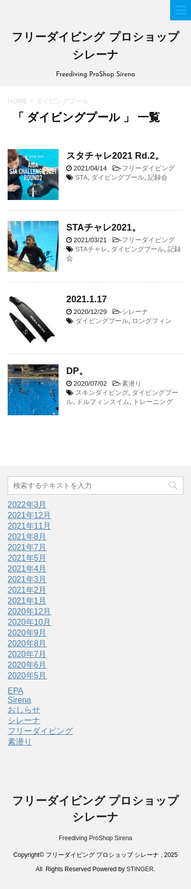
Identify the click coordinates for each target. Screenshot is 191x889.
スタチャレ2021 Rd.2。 (115, 156)
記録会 (158, 177)
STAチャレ (91, 249)
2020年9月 (27, 632)
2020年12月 (29, 611)
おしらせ (24, 709)
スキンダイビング (101, 392)
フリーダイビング (148, 168)
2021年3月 (27, 579)
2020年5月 (27, 675)
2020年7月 (27, 654)
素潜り (132, 383)
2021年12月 (29, 515)
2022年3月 (27, 504)
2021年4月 (27, 568)
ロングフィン (152, 321)
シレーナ (135, 312)
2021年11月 (29, 526)
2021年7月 (27, 547)
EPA (15, 690)
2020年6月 (27, 665)
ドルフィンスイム (102, 402)
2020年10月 (29, 622)
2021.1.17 (86, 299)
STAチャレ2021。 (103, 227)
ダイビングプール (117, 177)
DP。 (77, 371)
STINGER (139, 869)
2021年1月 (27, 600)
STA (81, 177)
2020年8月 (27, 643)
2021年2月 (27, 590)
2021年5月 (27, 558)
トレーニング (153, 402)
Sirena (19, 700)
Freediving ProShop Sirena (95, 838)
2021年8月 (27, 536)
